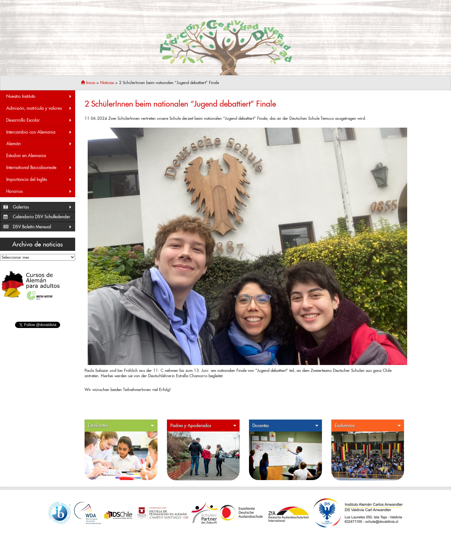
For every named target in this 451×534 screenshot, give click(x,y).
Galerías (42, 207)
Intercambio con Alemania (39, 132)
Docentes (285, 425)
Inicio (88, 82)
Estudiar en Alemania (26, 155)
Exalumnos (368, 425)
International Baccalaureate (39, 167)
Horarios (39, 191)
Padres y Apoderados (203, 425)
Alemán (39, 144)
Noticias (107, 82)
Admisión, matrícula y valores (39, 108)
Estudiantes (121, 425)
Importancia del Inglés (39, 179)
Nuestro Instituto (39, 96)
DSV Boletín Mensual (42, 227)
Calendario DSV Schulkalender (41, 216)
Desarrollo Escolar (39, 120)
